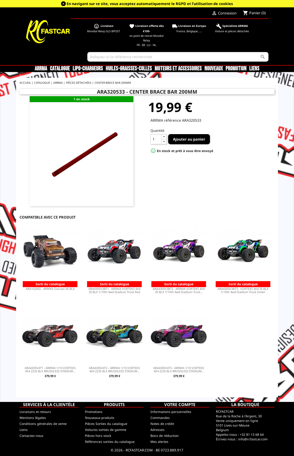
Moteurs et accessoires (178, 69)
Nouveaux (213, 69)
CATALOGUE (60, 69)
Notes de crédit (162, 423)
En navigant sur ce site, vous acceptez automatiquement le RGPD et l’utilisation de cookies (150, 3)
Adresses (157, 429)
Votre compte (179, 404)
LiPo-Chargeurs (88, 69)
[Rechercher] (178, 57)
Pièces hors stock (98, 435)
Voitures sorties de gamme (105, 429)
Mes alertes (159, 441)
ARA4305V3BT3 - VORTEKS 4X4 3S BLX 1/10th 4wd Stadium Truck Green (243, 290)
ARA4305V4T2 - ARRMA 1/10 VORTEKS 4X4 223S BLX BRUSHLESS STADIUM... (114, 369)
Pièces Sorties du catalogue (106, 423)
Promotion (236, 69)
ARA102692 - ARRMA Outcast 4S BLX (50, 288)
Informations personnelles (170, 412)
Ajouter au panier (189, 139)
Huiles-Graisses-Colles (129, 69)
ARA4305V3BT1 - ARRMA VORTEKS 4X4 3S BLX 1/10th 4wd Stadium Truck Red (114, 290)
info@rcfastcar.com (253, 439)
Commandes (160, 418)
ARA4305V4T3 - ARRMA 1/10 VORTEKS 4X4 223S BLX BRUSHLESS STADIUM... (178, 369)
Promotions (93, 412)
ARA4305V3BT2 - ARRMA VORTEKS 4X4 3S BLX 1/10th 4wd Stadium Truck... (179, 290)
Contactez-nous (31, 435)
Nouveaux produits (99, 418)
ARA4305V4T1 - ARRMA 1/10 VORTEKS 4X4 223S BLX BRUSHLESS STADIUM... (50, 369)
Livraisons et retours (35, 412)
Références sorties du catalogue (110, 441)
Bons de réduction (164, 435)
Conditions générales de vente (43, 423)
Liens (254, 69)
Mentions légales (33, 418)
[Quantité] (155, 139)
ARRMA (41, 69)
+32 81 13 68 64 (252, 434)
